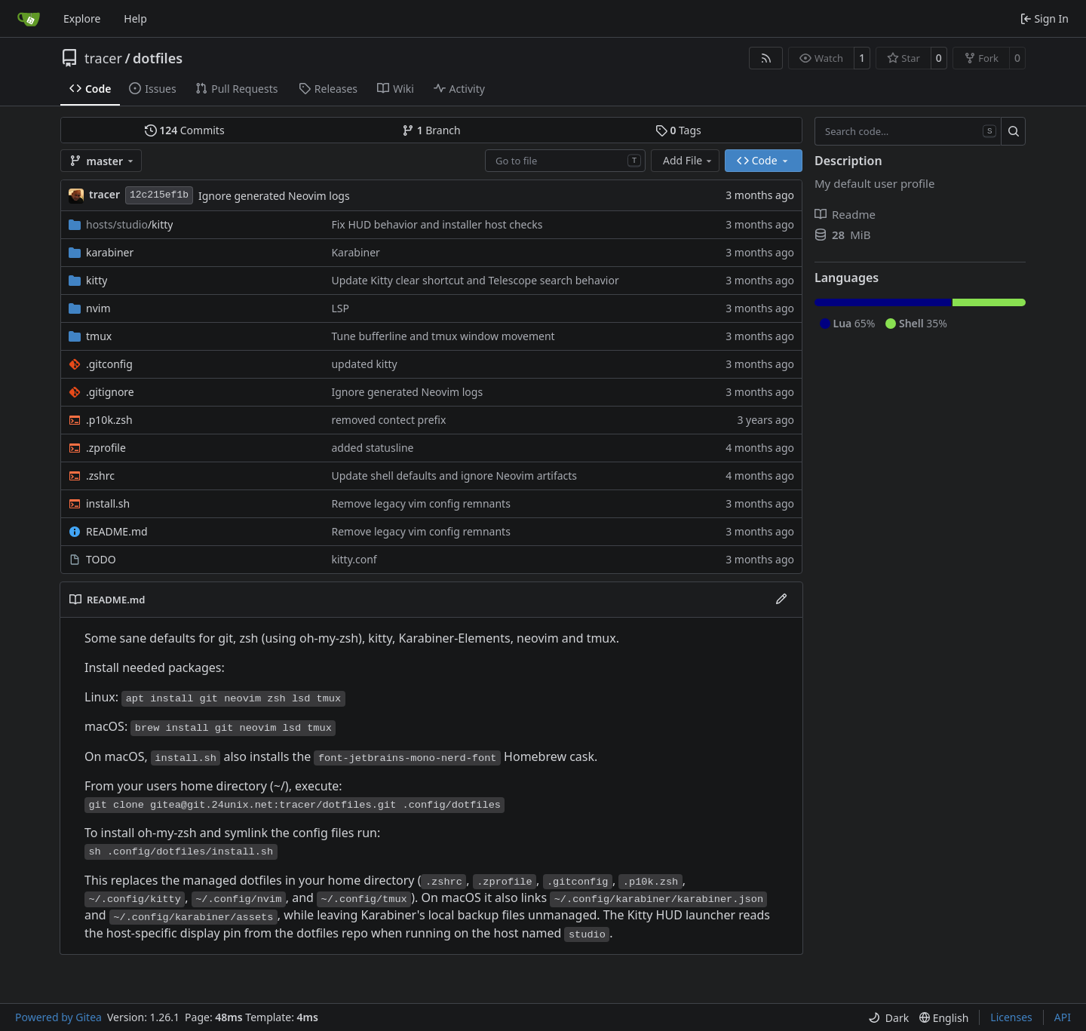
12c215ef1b (159, 195)
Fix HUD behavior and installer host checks (436, 224)
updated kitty (364, 364)
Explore (81, 18)
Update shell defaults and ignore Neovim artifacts (454, 475)
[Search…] (1013, 131)
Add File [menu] (688, 160)
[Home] (29, 18)
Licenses (1011, 1017)
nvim (98, 308)
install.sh (108, 503)
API (1062, 1017)
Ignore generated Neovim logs (274, 196)
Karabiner (355, 252)
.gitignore (110, 392)
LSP (340, 308)
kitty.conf (353, 559)
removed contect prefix (388, 420)
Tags (678, 130)
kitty (96, 280)
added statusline (372, 447)
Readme (845, 214)
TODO (101, 559)
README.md (117, 531)
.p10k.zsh (109, 420)
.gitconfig (109, 364)
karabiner (109, 252)
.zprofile (106, 447)
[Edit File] (781, 599)
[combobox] (565, 160)
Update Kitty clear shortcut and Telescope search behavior (474, 280)
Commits (185, 130)
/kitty (129, 224)
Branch (431, 130)
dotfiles (158, 58)
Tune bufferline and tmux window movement (442, 336)
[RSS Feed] (766, 58)
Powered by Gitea (58, 1017)
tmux (99, 336)
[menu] (888, 1018)
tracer (103, 58)
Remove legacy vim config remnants (420, 503)
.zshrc (100, 475)
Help (135, 18)
